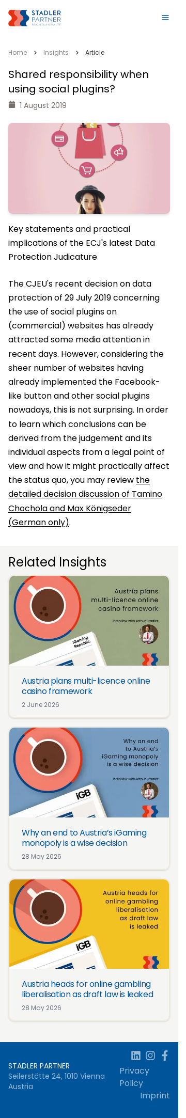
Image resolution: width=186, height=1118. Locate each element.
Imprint (155, 1095)
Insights (56, 52)
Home (17, 52)
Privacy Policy (134, 1077)
